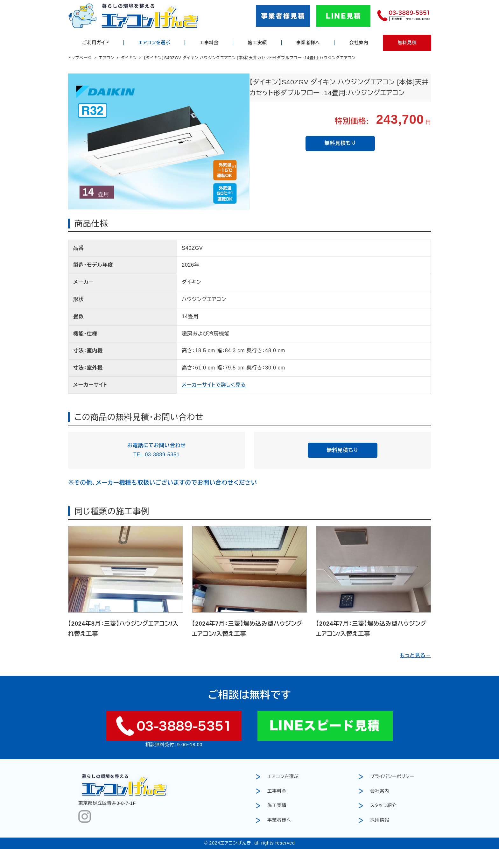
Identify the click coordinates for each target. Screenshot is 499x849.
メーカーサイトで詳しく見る (214, 385)
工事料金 (276, 791)
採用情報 (379, 820)
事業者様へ (279, 820)
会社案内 (379, 791)
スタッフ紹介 (383, 805)
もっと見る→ (415, 655)
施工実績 (276, 805)
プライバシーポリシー (392, 776)
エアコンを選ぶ (283, 776)
